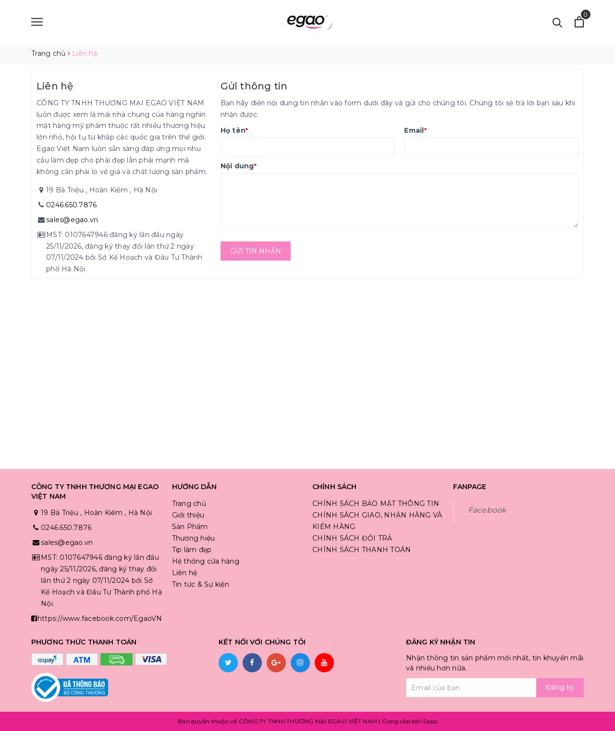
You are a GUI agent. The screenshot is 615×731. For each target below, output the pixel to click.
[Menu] (37, 22)
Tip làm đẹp (192, 549)
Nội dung (239, 166)
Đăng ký (560, 687)
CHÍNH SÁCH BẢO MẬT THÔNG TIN (375, 503)
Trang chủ (189, 503)
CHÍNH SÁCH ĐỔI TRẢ (352, 538)
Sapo (430, 721)
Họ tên (234, 130)
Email (415, 130)
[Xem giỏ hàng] (579, 21)
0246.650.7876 (71, 205)
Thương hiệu (193, 538)
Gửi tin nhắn (255, 251)
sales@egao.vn (72, 219)
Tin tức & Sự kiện (200, 584)
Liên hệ (184, 572)
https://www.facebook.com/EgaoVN (99, 618)
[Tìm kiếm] (558, 22)
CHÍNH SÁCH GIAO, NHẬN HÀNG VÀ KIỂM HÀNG (377, 521)
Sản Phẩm (190, 526)
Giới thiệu (188, 515)
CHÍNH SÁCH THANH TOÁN (361, 549)
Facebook (487, 510)
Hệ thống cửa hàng (205, 561)
